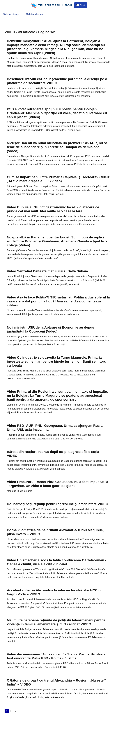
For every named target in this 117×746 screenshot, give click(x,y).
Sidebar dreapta (35, 14)
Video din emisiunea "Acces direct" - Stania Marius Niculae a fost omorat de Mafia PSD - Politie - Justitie (56, 656)
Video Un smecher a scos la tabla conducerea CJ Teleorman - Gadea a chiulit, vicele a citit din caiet (56, 562)
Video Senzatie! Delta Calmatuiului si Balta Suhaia (47, 271)
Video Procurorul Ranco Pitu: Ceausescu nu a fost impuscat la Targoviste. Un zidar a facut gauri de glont (57, 484)
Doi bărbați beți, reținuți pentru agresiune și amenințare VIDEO (57, 504)
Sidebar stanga (11, 14)
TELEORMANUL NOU (55, 5)
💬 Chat (80, 5)
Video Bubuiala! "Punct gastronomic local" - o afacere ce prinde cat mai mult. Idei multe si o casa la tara (53, 209)
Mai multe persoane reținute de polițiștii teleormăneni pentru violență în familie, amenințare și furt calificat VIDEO (56, 622)
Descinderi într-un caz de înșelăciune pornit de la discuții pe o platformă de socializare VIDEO (57, 81)
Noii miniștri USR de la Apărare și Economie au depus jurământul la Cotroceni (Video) (50, 329)
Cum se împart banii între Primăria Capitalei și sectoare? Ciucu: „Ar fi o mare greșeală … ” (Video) (58, 179)
